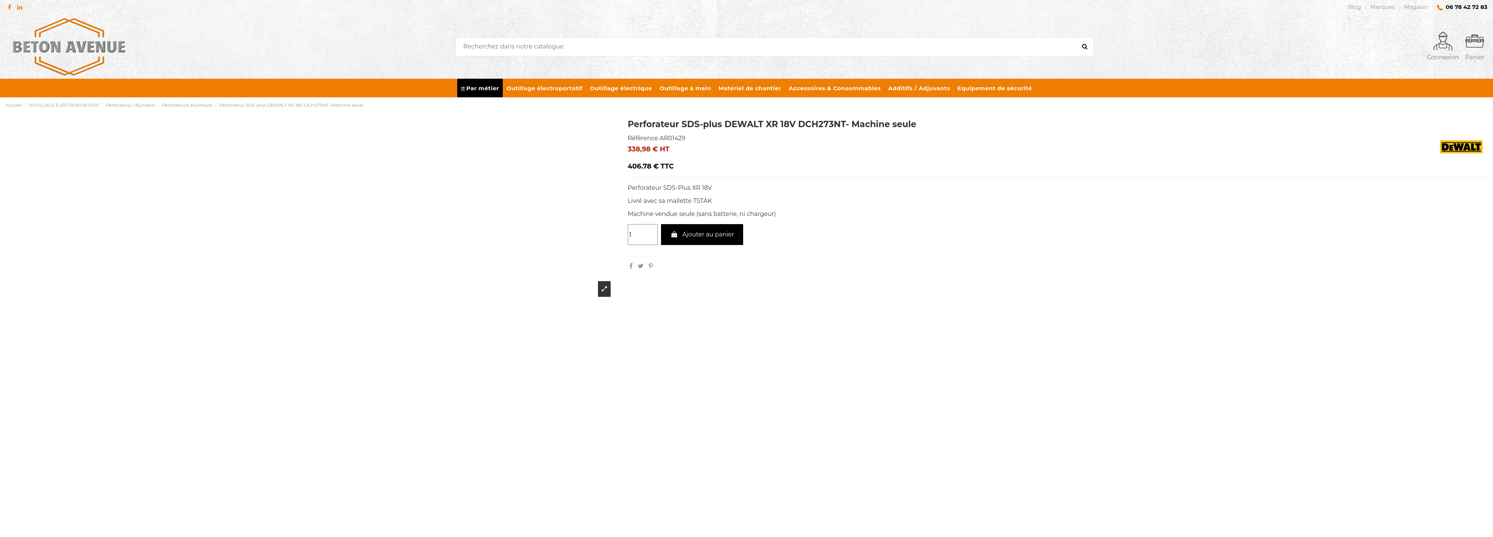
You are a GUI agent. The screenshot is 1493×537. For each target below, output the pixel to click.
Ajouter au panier (702, 234)
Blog (1355, 6)
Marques (1383, 6)
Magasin (1416, 6)
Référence (643, 138)
